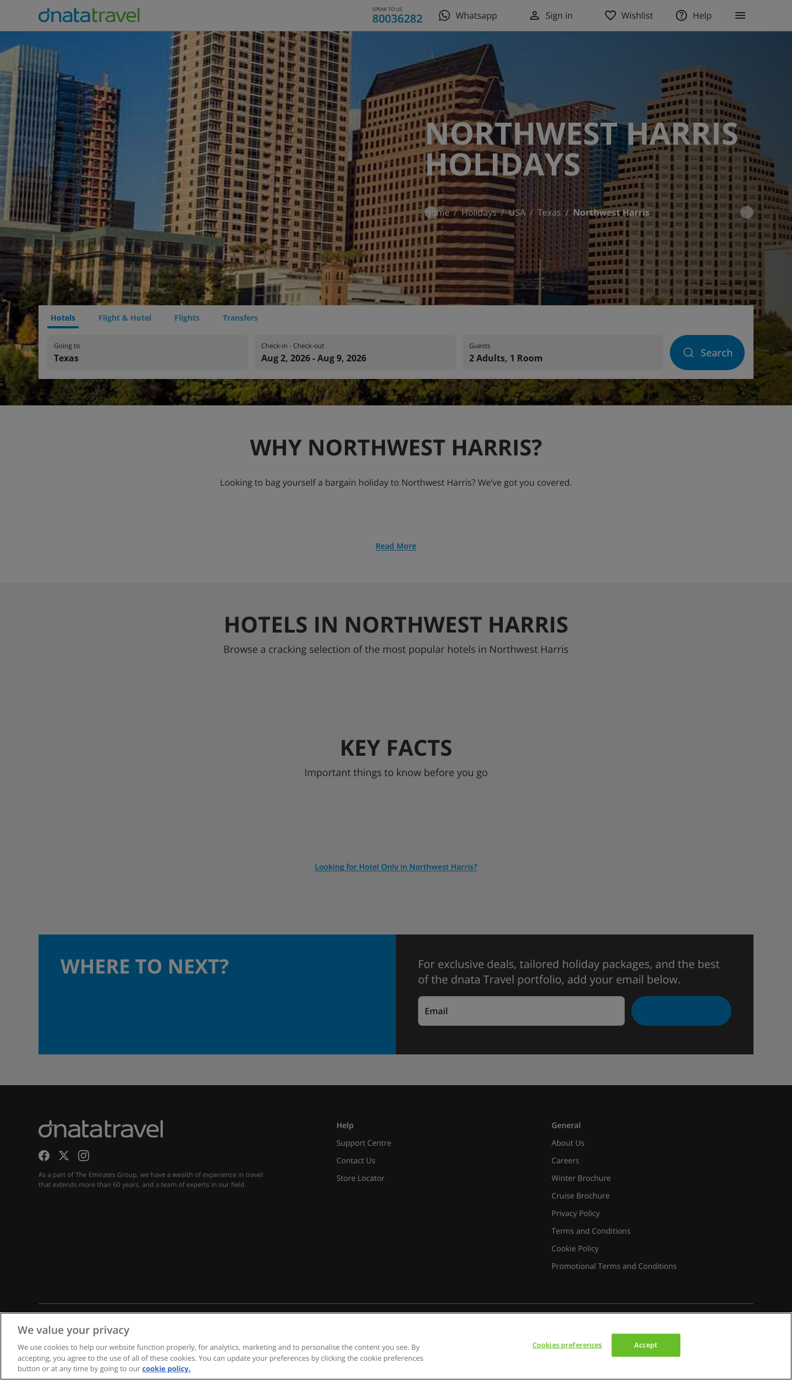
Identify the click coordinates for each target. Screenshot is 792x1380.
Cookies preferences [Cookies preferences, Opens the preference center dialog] (567, 1345)
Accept (645, 1345)
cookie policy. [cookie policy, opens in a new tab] (166, 1368)
